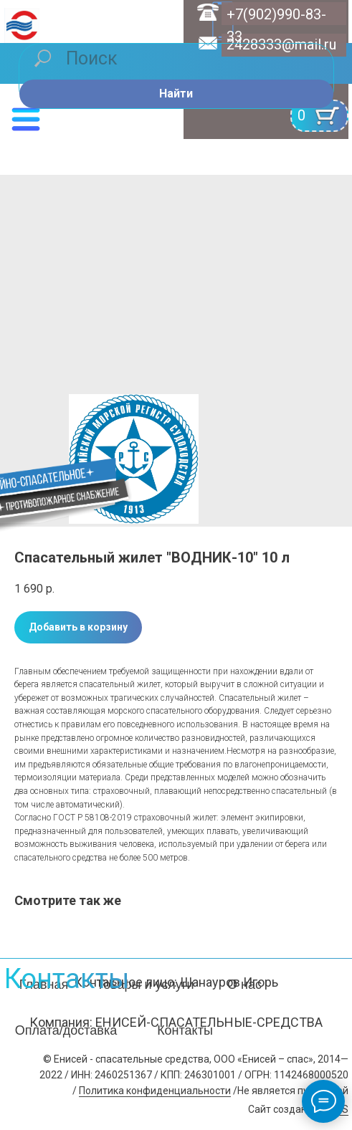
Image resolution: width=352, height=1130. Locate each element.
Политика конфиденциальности (155, 1090)
